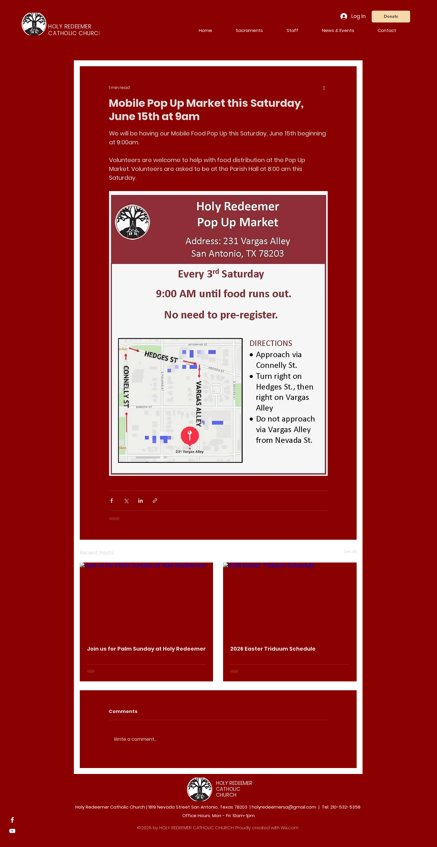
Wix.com (289, 828)
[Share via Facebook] (111, 500)
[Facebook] (12, 820)
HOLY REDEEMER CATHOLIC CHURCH (234, 789)
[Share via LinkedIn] (140, 500)
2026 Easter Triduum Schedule (273, 648)
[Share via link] (155, 500)
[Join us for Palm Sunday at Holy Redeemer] (146, 600)
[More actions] (323, 87)
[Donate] (391, 16)
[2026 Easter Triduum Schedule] (290, 600)
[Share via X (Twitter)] (126, 500)
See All (350, 552)
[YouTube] (12, 831)
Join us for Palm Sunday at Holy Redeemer (146, 648)
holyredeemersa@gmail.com (284, 807)
